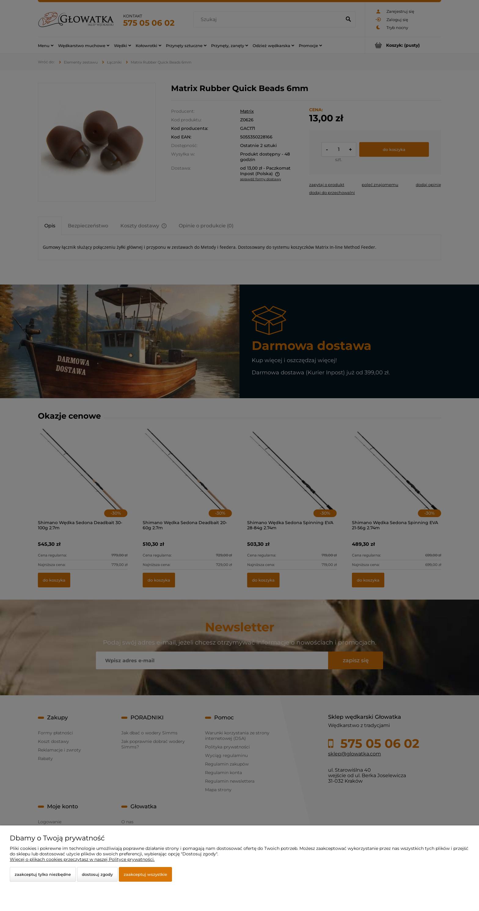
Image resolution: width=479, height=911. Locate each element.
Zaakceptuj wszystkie (145, 874)
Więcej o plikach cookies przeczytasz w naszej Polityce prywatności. (82, 859)
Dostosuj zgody (97, 874)
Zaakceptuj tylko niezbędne (43, 874)
